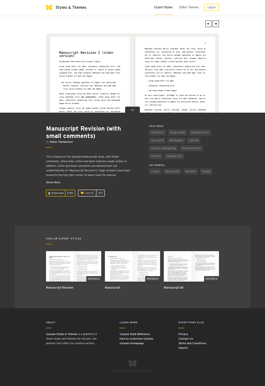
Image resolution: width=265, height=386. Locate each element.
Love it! (87, 193)
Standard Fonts (191, 148)
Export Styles (163, 7)
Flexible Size (174, 156)
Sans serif (157, 140)
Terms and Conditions (192, 343)
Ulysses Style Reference (135, 334)
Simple (206, 171)
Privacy (183, 334)
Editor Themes (189, 7)
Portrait (156, 156)
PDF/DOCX (157, 132)
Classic (155, 171)
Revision (190, 171)
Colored (193, 140)
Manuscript (172, 171)
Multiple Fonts (200, 132)
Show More (53, 182)
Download (55, 193)
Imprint (183, 347)
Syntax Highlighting (163, 148)
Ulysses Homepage (132, 343)
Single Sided (177, 132)
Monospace (176, 140)
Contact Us (186, 338)
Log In (212, 7)
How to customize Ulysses (136, 338)
